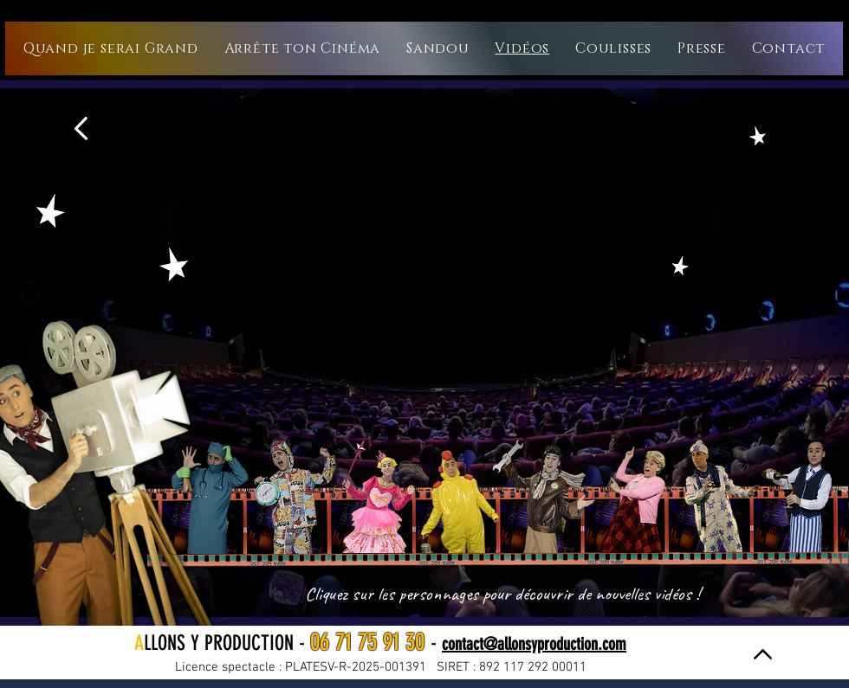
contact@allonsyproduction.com (534, 643)
